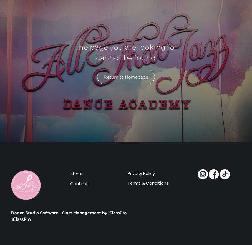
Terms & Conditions (148, 183)
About (76, 174)
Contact (79, 183)
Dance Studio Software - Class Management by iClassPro (69, 212)
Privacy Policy (141, 173)
